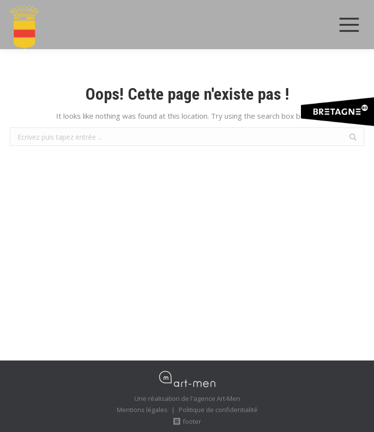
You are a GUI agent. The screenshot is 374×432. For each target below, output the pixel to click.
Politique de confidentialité (218, 409)
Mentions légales (142, 409)
